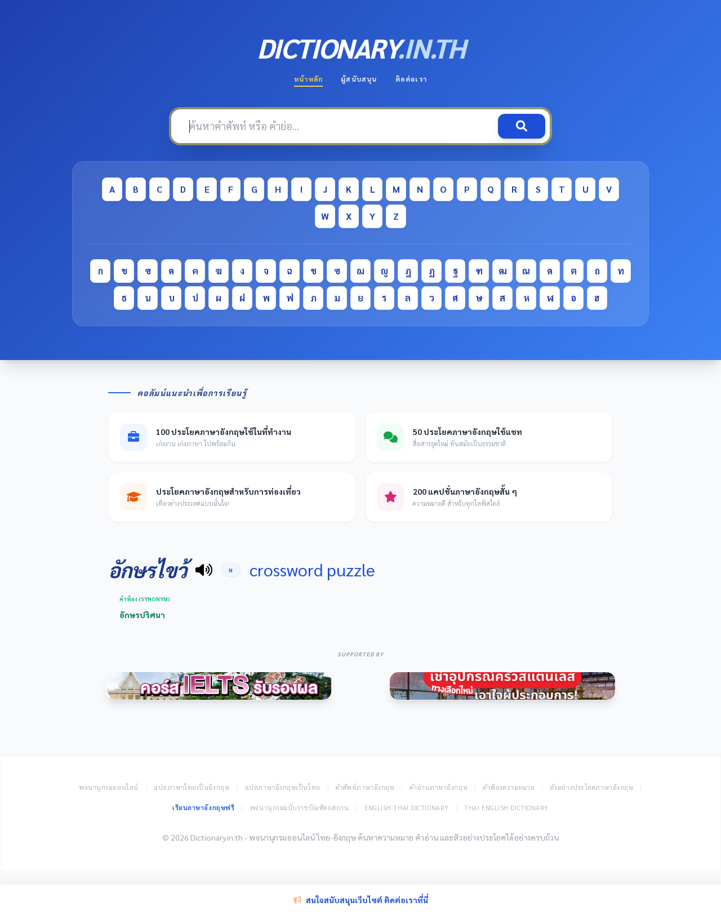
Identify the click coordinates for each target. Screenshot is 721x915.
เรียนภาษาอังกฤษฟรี (203, 807)
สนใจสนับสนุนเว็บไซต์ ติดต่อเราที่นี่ (360, 900)
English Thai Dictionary (406, 807)
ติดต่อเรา (411, 78)
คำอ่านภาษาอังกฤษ (439, 787)
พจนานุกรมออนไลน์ (109, 787)
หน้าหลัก (308, 78)
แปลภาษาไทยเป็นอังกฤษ (191, 787)
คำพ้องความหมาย (509, 787)
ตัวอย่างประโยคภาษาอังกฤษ (592, 787)
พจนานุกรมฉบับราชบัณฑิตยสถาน (299, 807)
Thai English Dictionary (506, 807)
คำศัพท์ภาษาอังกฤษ (365, 787)
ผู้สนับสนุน (359, 78)
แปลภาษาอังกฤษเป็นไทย (283, 787)
